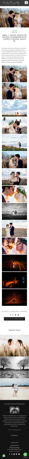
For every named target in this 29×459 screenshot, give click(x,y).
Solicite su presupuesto (14, 318)
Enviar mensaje (15, 446)
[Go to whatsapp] (25, 454)
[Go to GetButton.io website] (25, 457)
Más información (14, 429)
